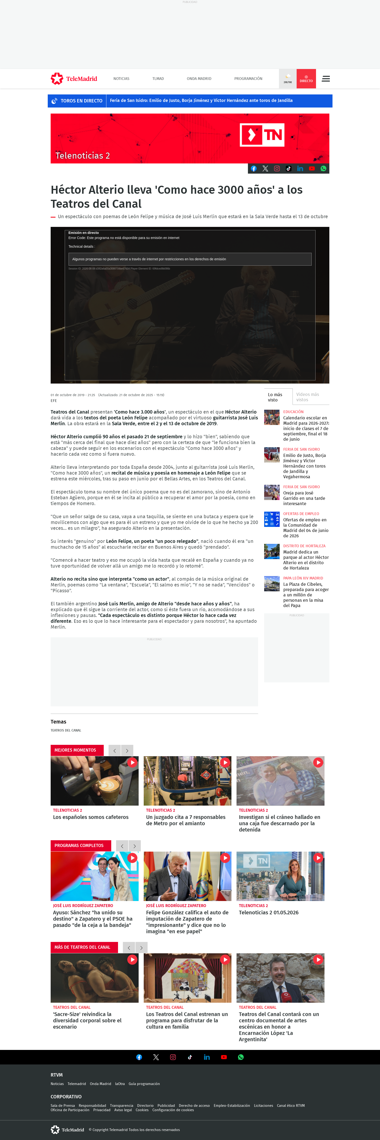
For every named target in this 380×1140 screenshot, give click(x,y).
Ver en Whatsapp (241, 1057)
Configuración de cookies (173, 1110)
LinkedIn (300, 168)
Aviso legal (123, 1110)
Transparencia (121, 1106)
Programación (248, 79)
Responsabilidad (92, 1106)
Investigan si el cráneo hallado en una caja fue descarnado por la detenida (281, 781)
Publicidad (166, 1106)
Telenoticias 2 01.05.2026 (281, 876)
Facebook (254, 168)
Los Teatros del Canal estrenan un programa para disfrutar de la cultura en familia (188, 978)
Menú (325, 78)
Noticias (121, 79)
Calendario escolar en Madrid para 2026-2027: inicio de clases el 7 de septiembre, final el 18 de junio (271, 417)
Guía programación (144, 1084)
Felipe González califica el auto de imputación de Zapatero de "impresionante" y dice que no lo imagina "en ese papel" (188, 876)
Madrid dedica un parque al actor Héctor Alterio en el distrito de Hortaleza (271, 551)
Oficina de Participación (70, 1110)
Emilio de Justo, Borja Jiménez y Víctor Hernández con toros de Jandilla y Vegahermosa (271, 454)
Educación (293, 412)
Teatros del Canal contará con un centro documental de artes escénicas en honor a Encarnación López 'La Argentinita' (281, 978)
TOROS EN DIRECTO (82, 101)
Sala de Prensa (63, 1106)
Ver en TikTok (190, 1058)
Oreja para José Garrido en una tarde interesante (271, 492)
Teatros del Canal (66, 730)
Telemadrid (77, 1084)
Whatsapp (323, 168)
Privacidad (102, 1110)
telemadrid (67, 1129)
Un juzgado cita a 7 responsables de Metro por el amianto (188, 781)
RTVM (57, 1075)
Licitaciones (263, 1106)
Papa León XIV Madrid (303, 578)
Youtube (312, 168)
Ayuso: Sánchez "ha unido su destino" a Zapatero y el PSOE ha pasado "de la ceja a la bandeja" (95, 876)
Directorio (145, 1106)
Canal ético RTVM (291, 1106)
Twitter (265, 168)
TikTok (288, 168)
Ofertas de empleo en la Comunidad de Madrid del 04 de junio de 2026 (271, 519)
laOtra (120, 1084)
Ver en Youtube (224, 1057)
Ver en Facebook (139, 1058)
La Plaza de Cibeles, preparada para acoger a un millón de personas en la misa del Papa (271, 583)
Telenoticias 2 (67, 810)
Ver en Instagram (173, 1057)
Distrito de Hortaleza (304, 546)
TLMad (158, 79)
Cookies (142, 1110)
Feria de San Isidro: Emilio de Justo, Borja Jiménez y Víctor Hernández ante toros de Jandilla (201, 101)
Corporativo (66, 1096)
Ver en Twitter (156, 1058)
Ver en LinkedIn (207, 1057)
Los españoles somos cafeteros (95, 781)
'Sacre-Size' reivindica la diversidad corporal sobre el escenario (95, 978)
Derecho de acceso (194, 1106)
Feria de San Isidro (301, 449)
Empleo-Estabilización (232, 1106)
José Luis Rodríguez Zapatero (83, 906)
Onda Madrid (199, 79)
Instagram (277, 168)
